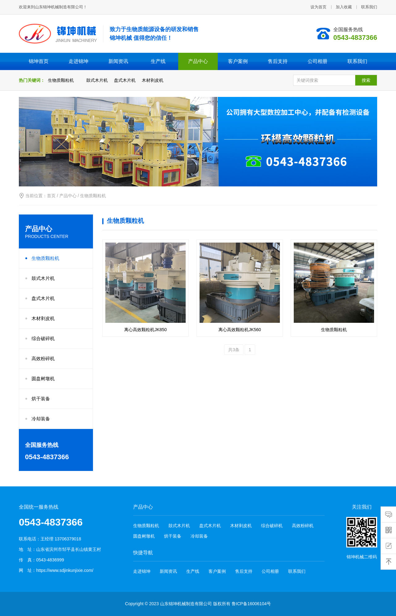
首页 (51, 195)
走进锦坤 (78, 61)
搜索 (366, 80)
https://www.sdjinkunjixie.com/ (64, 570)
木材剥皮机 (152, 80)
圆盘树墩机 (43, 378)
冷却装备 (41, 418)
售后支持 (278, 61)
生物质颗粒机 (61, 80)
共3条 (233, 349)
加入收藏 (344, 7)
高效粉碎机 (43, 358)
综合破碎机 (43, 338)
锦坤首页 (38, 61)
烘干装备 (41, 398)
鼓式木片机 (97, 80)
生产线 (158, 61)
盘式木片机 (125, 80)
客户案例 (238, 61)
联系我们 (369, 7)
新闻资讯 (118, 61)
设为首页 (318, 7)
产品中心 (198, 61)
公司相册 (317, 61)
